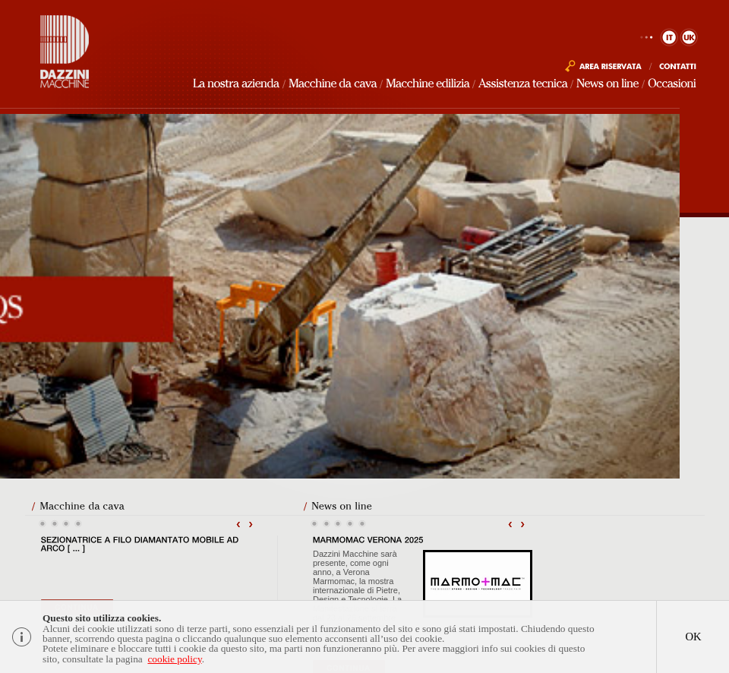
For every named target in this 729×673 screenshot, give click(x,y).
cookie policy (174, 661)
